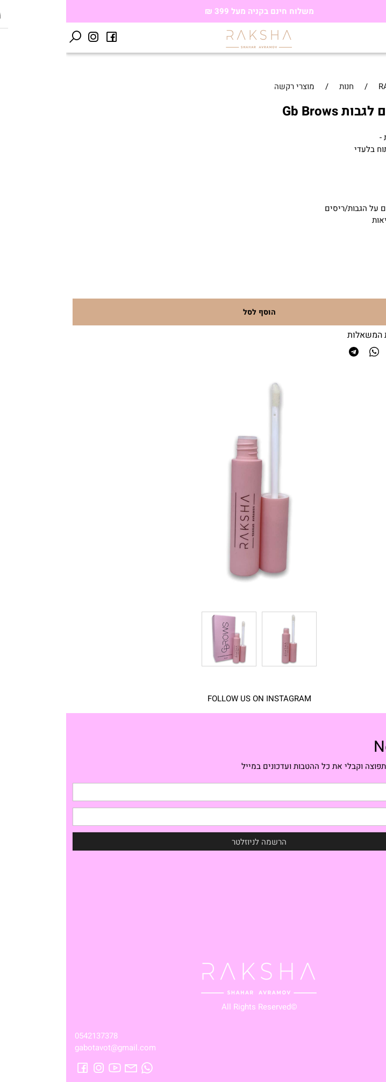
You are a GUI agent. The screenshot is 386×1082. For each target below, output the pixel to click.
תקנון (369, 924)
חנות (370, 877)
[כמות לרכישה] (354, 281)
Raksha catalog (349, 912)
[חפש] (9, 37)
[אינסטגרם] (27, 37)
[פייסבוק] (46, 37)
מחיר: (369, 252)
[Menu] (377, 37)
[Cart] (340, 37)
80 (353, 251)
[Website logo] (193, 38)
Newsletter (345, 747)
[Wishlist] (358, 37)
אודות (368, 889)
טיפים (367, 900)
